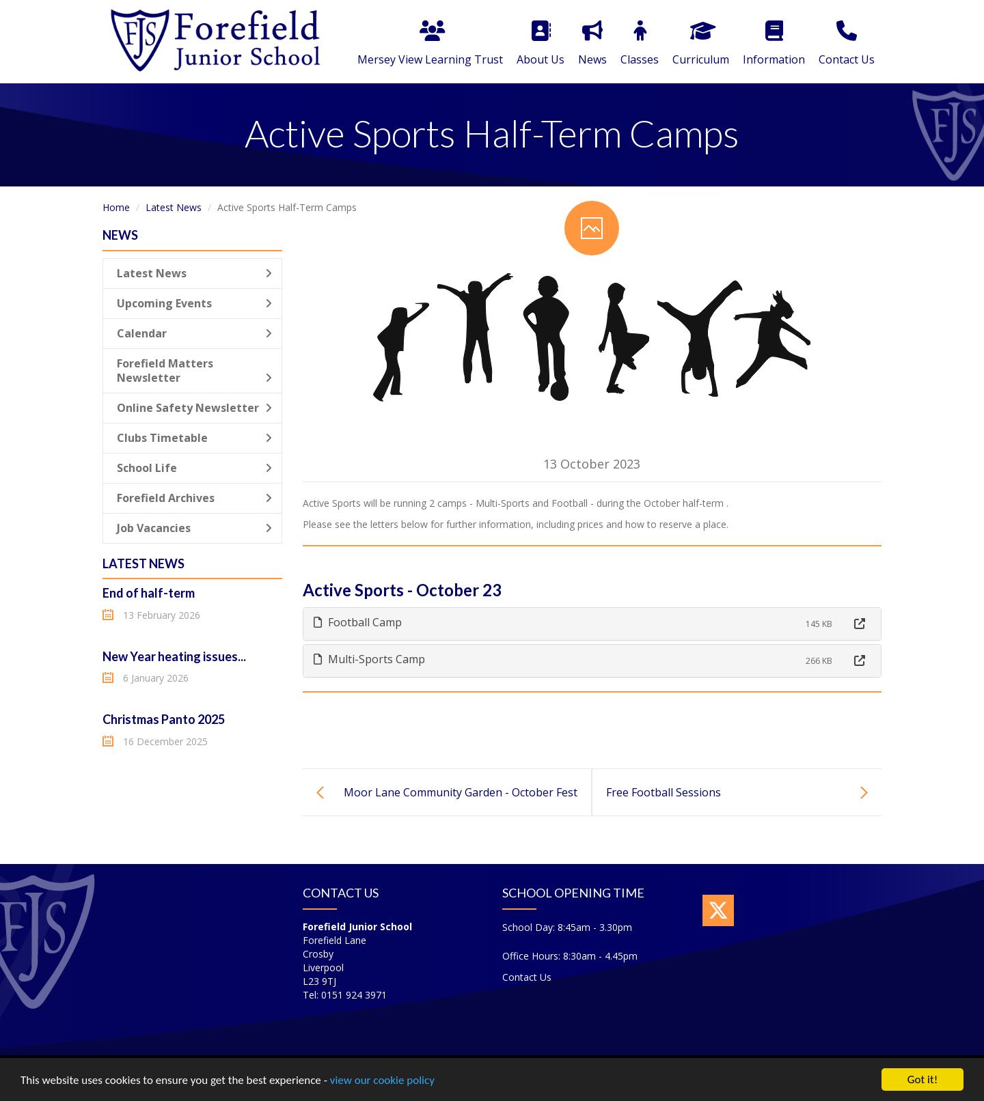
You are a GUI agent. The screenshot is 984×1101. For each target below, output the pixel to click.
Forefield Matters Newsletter (194, 370)
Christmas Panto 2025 (163, 719)
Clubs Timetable (194, 437)
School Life (194, 467)
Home (116, 207)
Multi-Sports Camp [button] (369, 659)
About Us (540, 43)
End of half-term (148, 592)
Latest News (174, 207)
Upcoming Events (194, 303)
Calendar (194, 333)
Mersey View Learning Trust (430, 43)
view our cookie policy (382, 1081)
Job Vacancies (194, 527)
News (592, 43)
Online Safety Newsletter (194, 407)
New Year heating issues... (174, 656)
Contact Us (847, 43)
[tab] (592, 624)
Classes (639, 43)
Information (774, 43)
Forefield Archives (194, 497)
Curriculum (700, 43)
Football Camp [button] (358, 622)
